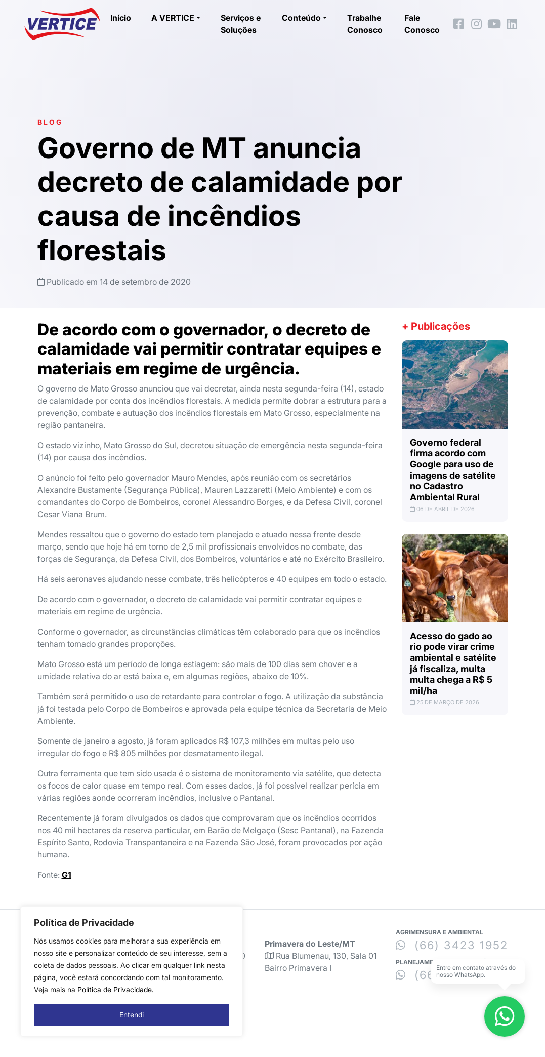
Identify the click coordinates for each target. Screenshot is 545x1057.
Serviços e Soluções (241, 24)
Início (120, 18)
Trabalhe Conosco (365, 24)
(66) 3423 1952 (452, 945)
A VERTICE (172, 18)
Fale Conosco (422, 24)
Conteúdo (301, 18)
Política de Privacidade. (115, 989)
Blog (50, 122)
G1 (66, 875)
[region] (131, 971)
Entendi (131, 1014)
